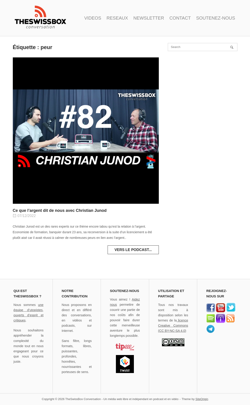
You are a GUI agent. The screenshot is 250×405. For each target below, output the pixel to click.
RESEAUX (117, 18)
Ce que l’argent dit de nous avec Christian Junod (60, 210)
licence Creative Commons (173, 326)
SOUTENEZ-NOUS (215, 18)
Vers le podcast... (133, 250)
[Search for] (202, 47)
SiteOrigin (201, 399)
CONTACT (180, 18)
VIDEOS (92, 18)
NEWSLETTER (148, 18)
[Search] (231, 47)
